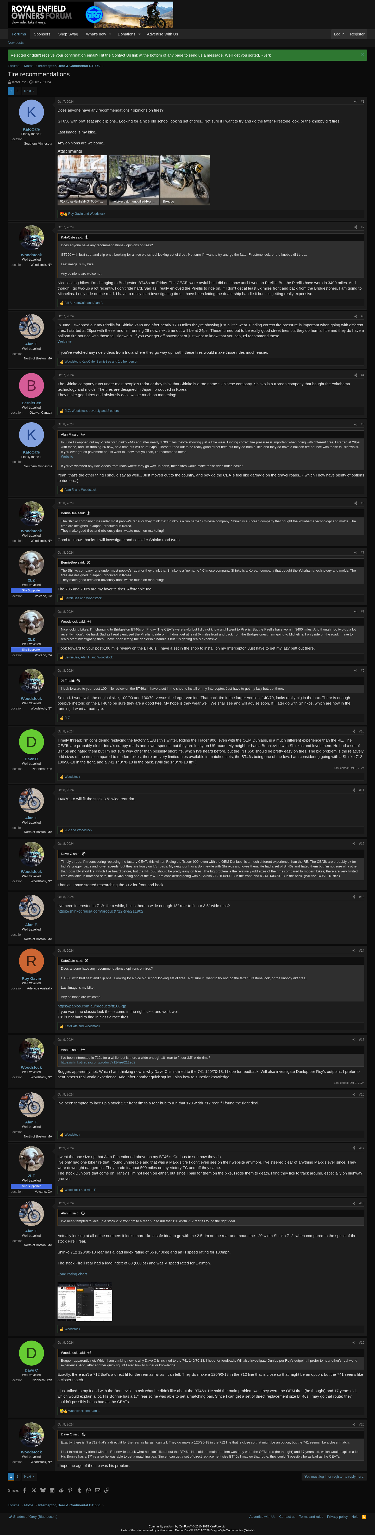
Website (65, 341)
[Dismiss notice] (362, 55)
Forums (19, 34)
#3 (362, 316)
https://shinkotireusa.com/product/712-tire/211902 (100, 911)
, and (84, 303)
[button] (110, 34)
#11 (361, 790)
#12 (361, 844)
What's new (96, 34)
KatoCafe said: (72, 237)
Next (27, 91)
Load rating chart (72, 1274)
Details (249, 1530)
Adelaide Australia (39, 988)
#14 (361, 950)
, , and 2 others (92, 411)
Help (355, 1517)
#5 (362, 424)
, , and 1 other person (101, 361)
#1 (362, 101)
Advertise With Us (162, 34)
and (86, 214)
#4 (362, 375)
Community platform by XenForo (187, 1526)
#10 (361, 731)
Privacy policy (337, 1517)
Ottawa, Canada (40, 412)
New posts (16, 43)
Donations (126, 34)
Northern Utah (42, 769)
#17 (361, 1148)
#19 (361, 1342)
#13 (361, 897)
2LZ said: (68, 681)
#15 (361, 1040)
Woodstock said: (73, 621)
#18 (361, 1203)
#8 (362, 612)
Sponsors (42, 34)
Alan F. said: (70, 434)
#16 (361, 1094)
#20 (361, 1424)
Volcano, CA (43, 596)
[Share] (355, 102)
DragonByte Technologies (226, 1530)
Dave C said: (70, 854)
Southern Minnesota (38, 143)
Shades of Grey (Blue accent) (33, 1517)
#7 (362, 552)
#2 (362, 227)
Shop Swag (68, 34)
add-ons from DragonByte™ (175, 1530)
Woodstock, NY (41, 265)
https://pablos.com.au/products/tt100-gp (92, 1006)
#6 (362, 503)
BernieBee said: (73, 513)
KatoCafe (19, 82)
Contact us (287, 1517)
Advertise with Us (262, 1517)
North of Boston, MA (38, 358)
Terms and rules (311, 1517)
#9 (362, 670)
